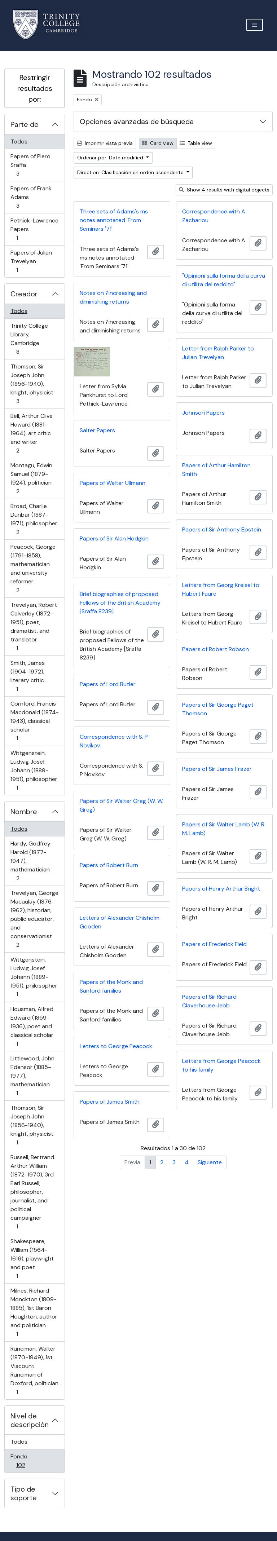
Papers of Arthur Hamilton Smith (216, 470)
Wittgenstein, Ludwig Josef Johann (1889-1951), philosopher (33, 770)
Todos (18, 141)
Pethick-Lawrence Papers (34, 229)
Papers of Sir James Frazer (217, 769)
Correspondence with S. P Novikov (114, 741)
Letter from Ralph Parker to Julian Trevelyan (218, 353)
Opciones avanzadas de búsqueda (137, 121)
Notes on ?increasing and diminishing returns (113, 297)
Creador (24, 294)
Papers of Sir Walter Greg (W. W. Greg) (121, 805)
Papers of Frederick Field (214, 944)
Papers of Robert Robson (215, 649)
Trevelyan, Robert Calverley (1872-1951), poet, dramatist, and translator (33, 626)
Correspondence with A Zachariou (213, 216)
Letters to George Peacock (116, 1046)
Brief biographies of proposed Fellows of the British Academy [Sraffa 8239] (120, 602)
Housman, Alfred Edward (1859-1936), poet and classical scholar (31, 1026)
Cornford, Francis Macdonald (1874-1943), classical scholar (34, 721)
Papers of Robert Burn (109, 865)
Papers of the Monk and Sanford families (111, 986)
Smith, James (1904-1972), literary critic (27, 675)
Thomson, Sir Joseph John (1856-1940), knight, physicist (31, 384)
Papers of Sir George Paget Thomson (218, 709)
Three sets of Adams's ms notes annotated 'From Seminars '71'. (114, 220)
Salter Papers (97, 430)
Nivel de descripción (29, 1420)
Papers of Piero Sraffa (30, 165)
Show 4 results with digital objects (224, 189)
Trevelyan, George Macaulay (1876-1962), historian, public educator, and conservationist (34, 918)
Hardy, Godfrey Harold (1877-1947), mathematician (30, 861)
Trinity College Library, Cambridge (29, 338)
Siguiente (210, 1162)
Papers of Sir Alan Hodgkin (114, 538)
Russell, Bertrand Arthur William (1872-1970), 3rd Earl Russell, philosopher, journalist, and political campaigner (32, 1192)
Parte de (24, 124)
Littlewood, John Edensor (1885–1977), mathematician (32, 1076)
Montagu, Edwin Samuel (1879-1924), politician (31, 478)
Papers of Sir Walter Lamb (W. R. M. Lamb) (223, 829)
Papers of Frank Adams (31, 197)
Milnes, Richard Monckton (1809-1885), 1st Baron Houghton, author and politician (33, 1312)
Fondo (31, 1461)
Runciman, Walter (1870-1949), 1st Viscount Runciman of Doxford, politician (34, 1370)
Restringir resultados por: (34, 88)
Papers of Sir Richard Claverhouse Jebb (209, 1001)
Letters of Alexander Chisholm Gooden (119, 922)
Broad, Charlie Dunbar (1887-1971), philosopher (33, 519)
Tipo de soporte (23, 1493)
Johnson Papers (203, 412)
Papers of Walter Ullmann (112, 483)
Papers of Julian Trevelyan (31, 261)
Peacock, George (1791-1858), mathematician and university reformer (33, 568)
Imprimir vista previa (105, 143)
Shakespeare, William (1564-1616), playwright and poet (32, 1258)
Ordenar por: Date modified (111, 157)
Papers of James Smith (110, 1101)
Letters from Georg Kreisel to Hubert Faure (220, 589)
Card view (157, 143)
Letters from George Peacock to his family (221, 1065)
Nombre (23, 811)
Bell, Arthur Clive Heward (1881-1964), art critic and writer (31, 433)
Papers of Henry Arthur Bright (221, 888)
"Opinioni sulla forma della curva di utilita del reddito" (223, 280)
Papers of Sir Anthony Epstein (221, 529)
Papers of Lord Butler (108, 684)
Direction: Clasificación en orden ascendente (131, 172)
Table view (196, 143)
